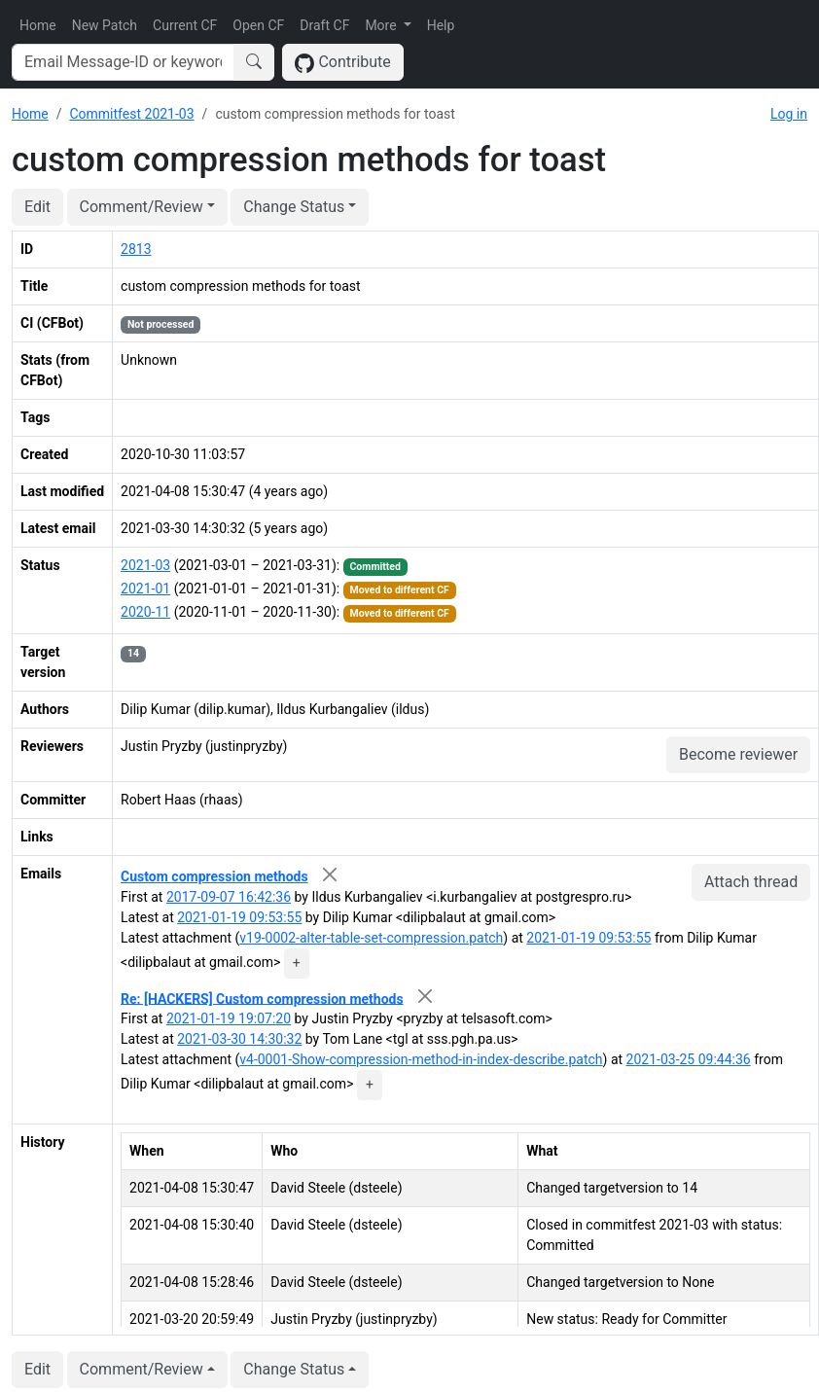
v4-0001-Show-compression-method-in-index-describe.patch (420, 1059)
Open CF (258, 25)
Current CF (185, 25)
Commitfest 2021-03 (131, 114)
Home (37, 25)
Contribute (343, 63)
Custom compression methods (214, 876)
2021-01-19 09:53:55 (239, 917)
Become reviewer (738, 754)
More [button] (382, 25)
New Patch (104, 25)
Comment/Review (141, 206)
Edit (37, 206)
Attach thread (751, 882)
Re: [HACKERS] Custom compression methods (262, 998)
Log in (788, 114)
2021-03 (145, 565)
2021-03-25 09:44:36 (688, 1059)
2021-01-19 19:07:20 (228, 1018)
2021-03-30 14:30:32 (239, 1039)
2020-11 (145, 612)
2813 (136, 249)
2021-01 (145, 588)
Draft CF (324, 25)
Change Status (293, 206)
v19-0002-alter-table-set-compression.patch (371, 938)
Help (441, 25)
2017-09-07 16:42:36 (228, 897)
